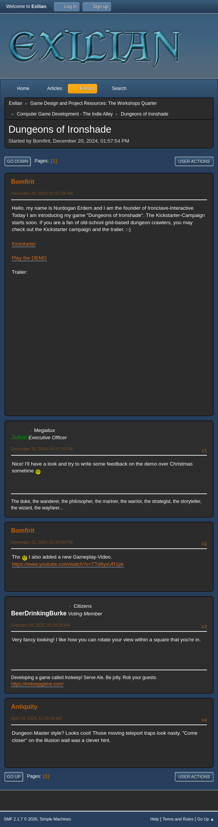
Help (155, 819)
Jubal (19, 437)
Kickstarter (24, 244)
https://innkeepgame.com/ (37, 684)
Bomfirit (22, 181)
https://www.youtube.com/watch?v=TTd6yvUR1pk (68, 564)
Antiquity (24, 706)
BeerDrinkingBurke (39, 613)
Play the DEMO (29, 258)
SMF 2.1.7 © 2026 (20, 819)
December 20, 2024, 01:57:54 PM (42, 193)
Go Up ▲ (205, 819)
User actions (194, 161)
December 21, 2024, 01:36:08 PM (42, 542)
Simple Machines (55, 819)
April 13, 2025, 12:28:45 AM (36, 718)
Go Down (17, 161)
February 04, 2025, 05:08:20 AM (40, 625)
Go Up (14, 776)
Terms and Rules (178, 819)
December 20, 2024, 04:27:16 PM (42, 448)
